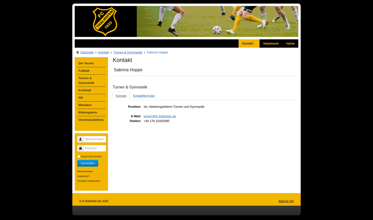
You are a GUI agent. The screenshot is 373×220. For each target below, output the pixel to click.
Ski (81, 97)
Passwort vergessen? (89, 180)
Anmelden (88, 163)
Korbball (85, 90)
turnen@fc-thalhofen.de (160, 116)
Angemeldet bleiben (91, 156)
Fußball (84, 70)
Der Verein (86, 63)
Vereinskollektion (91, 120)
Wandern (85, 105)
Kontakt (249, 43)
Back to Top (286, 201)
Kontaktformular (144, 95)
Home (290, 43)
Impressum (271, 43)
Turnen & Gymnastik (127, 52)
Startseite (87, 52)
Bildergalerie (88, 112)
